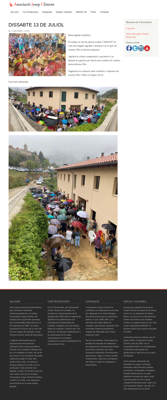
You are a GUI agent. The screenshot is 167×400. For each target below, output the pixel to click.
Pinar (93, 12)
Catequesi (47, 12)
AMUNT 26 (81, 12)
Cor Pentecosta (30, 12)
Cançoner (130, 28)
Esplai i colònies (64, 12)
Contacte (104, 12)
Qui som (14, 12)
